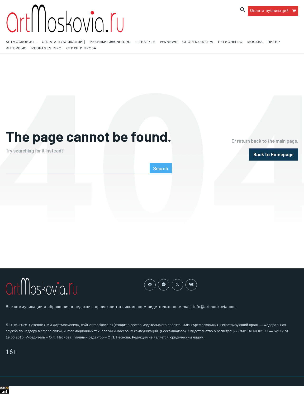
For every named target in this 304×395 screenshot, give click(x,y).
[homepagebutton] (273, 154)
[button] (242, 9)
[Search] (161, 168)
